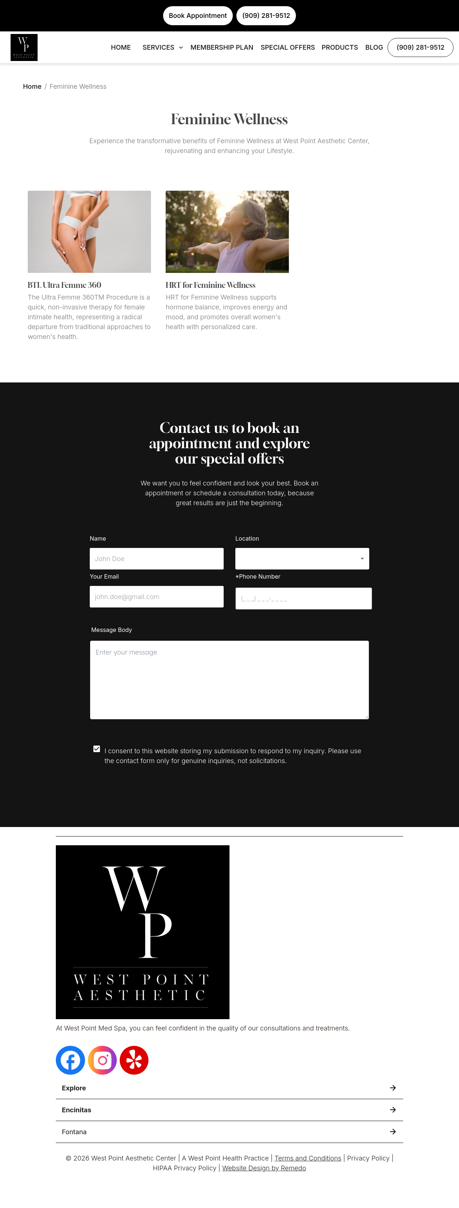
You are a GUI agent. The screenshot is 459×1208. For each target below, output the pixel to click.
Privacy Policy (368, 1158)
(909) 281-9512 (420, 47)
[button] (302, 558)
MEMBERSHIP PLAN (221, 47)
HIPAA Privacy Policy (184, 1168)
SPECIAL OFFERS (288, 47)
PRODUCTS (339, 47)
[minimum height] (229, 680)
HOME (121, 47)
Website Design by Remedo (264, 1168)
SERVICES (164, 47)
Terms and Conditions (307, 1158)
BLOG (374, 47)
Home (32, 86)
